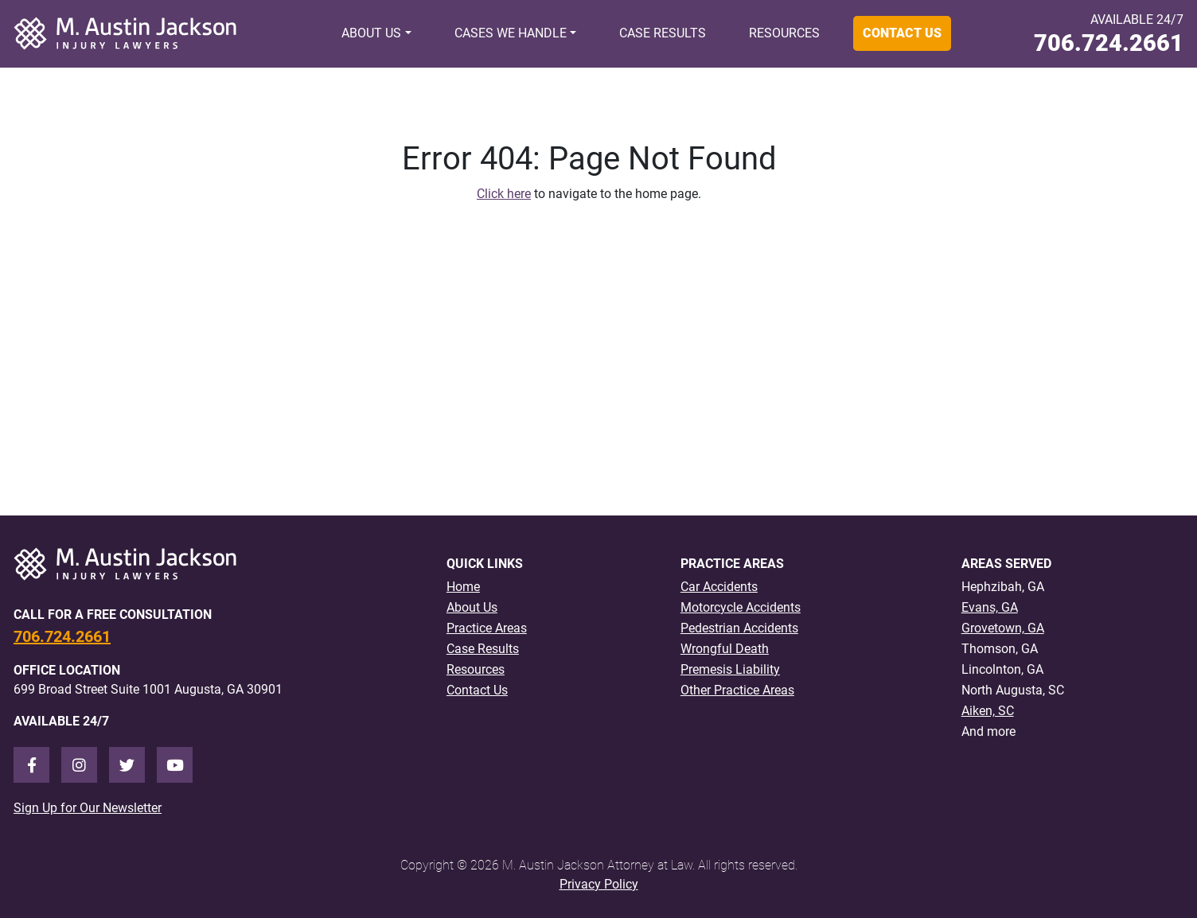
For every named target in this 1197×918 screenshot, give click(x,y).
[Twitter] (127, 765)
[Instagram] (79, 765)
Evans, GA (989, 607)
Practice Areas (486, 628)
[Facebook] (31, 765)
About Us (371, 33)
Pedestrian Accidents (739, 628)
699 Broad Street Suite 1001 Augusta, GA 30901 (148, 689)
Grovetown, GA (1002, 628)
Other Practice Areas (737, 690)
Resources (784, 33)
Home (463, 586)
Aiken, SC (987, 710)
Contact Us (902, 33)
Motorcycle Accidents (740, 607)
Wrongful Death (724, 648)
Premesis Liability (730, 669)
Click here (504, 193)
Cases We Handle (510, 33)
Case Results (662, 33)
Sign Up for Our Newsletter (88, 807)
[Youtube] (175, 765)
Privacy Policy (599, 884)
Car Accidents (719, 586)
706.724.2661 (1108, 42)
